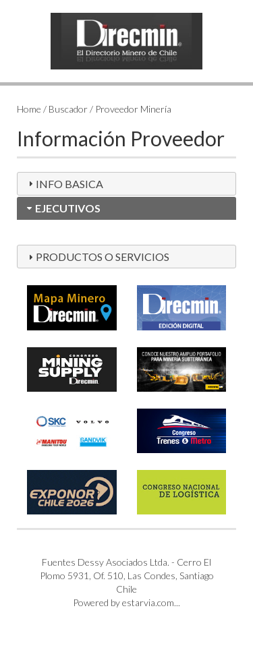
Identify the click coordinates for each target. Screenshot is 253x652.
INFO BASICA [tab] (64, 183)
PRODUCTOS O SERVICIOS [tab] (97, 256)
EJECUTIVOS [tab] (62, 208)
